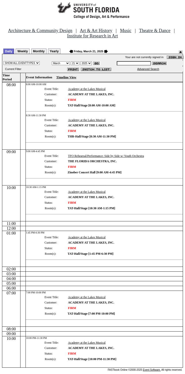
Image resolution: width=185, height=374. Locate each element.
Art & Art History (96, 30)
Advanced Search (148, 69)
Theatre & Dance (154, 30)
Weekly (22, 51)
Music (125, 30)
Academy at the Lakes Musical (87, 89)
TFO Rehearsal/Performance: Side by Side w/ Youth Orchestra (106, 156)
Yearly (54, 51)
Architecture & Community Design (40, 30)
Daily (8, 51)
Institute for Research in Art (92, 35)
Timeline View (66, 77)
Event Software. (152, 369)
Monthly (39, 51)
